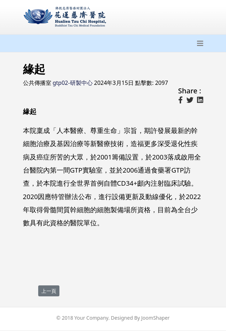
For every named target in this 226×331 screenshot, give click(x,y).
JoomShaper (155, 317)
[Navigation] (200, 43)
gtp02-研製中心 (73, 83)
